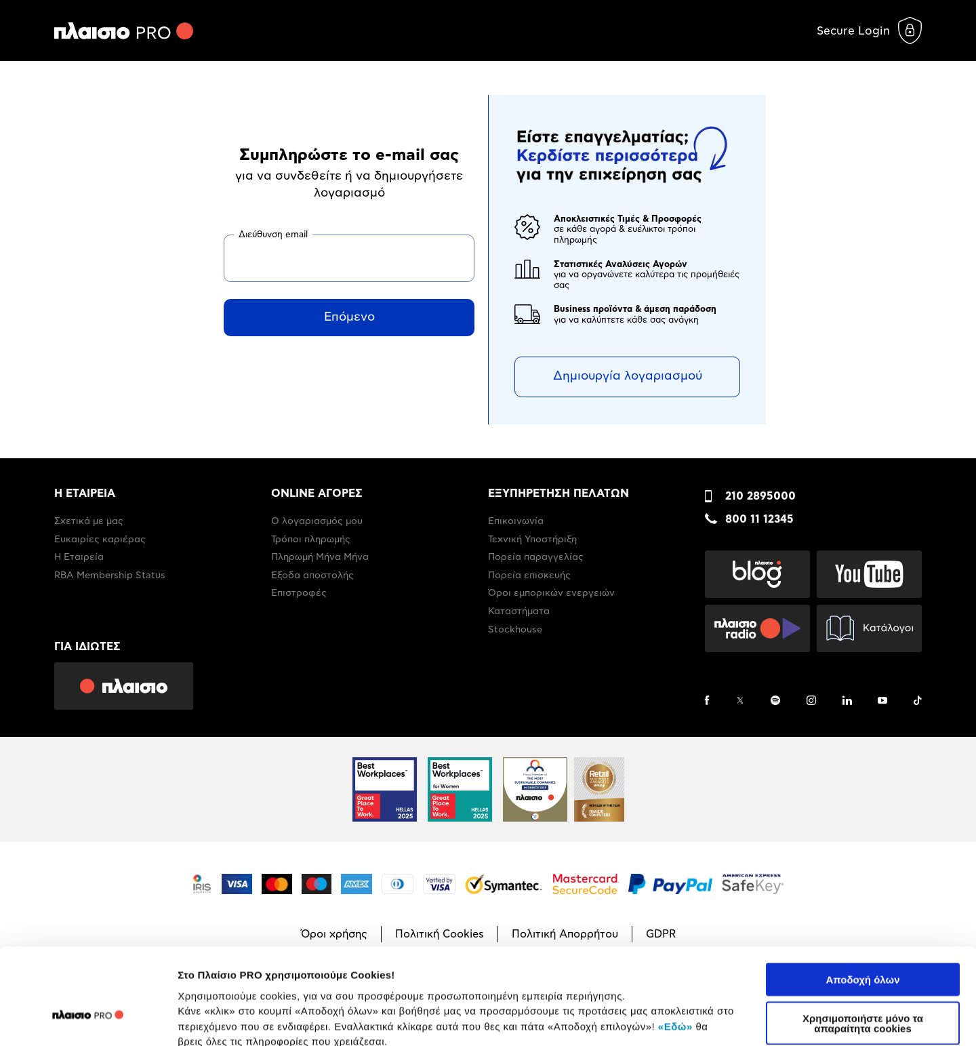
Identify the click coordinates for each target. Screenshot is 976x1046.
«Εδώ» (675, 949)
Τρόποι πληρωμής (310, 539)
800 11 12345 (759, 519)
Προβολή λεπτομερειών (805, 1019)
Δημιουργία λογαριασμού (627, 376)
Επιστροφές (299, 593)
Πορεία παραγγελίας (536, 557)
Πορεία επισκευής (529, 575)
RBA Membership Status (109, 575)
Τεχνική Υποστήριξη (532, 539)
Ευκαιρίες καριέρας (100, 539)
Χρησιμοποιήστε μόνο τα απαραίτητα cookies (862, 947)
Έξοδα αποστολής (312, 575)
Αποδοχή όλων (862, 903)
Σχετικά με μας (88, 521)
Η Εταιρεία (79, 557)
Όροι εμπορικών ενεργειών (551, 593)
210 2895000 (760, 496)
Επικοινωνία (516, 521)
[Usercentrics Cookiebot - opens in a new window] (87, 1019)
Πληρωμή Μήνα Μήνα (320, 557)
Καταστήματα (519, 611)
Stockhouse (515, 630)
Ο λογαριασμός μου (317, 521)
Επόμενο (349, 317)
